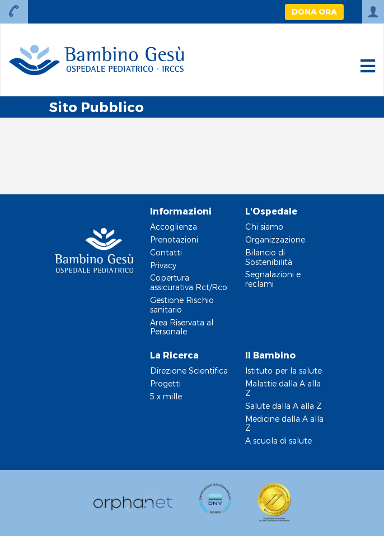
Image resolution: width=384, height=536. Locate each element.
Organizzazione (275, 239)
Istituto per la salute (283, 370)
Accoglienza (173, 226)
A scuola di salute (278, 440)
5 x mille (166, 396)
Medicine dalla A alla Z (284, 423)
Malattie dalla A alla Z (283, 388)
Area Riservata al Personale (181, 327)
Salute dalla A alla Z (283, 406)
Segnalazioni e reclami (273, 278)
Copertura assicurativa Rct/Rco (188, 282)
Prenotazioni (174, 239)
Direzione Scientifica (189, 370)
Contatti (166, 252)
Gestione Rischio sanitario (182, 304)
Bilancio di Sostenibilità (268, 257)
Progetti (165, 383)
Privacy (163, 265)
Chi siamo (264, 226)
